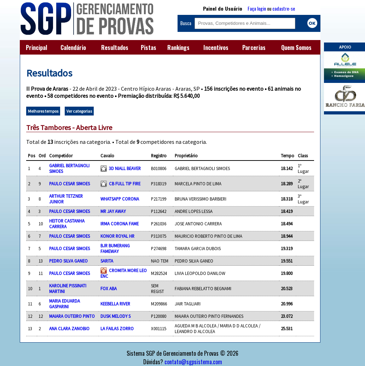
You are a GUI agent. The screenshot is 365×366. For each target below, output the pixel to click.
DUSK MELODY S (115, 316)
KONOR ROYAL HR (117, 236)
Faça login (257, 8)
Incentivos (215, 47)
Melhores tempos (43, 111)
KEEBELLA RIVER (115, 303)
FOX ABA (108, 288)
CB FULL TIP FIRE (124, 183)
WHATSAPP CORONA (119, 199)
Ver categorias (79, 111)
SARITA (106, 261)
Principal (36, 47)
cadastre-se (283, 8)
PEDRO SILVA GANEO (68, 261)
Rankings (178, 47)
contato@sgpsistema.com (193, 361)
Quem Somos (296, 47)
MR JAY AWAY (113, 211)
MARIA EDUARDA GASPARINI (64, 303)
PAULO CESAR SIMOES (69, 183)
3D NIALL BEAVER (125, 168)
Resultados (114, 47)
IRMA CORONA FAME (119, 223)
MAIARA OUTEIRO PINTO (72, 316)
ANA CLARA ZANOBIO (69, 328)
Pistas (148, 47)
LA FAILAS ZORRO (117, 328)
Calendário (73, 47)
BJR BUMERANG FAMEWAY (115, 248)
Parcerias (254, 47)
